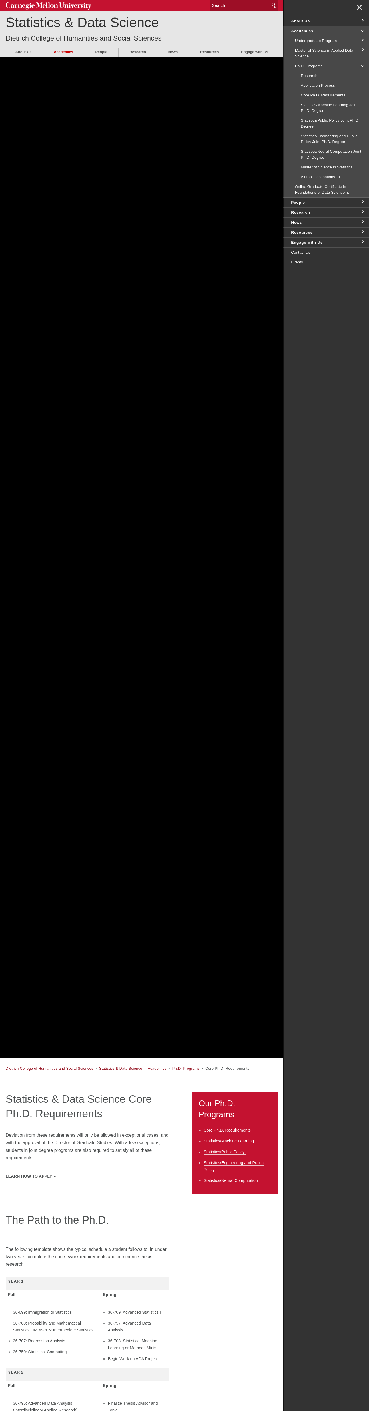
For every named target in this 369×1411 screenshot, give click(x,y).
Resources (209, 52)
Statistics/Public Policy (225, 1152)
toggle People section (362, 202)
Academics (63, 52)
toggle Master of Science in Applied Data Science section (362, 50)
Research (137, 52)
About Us (23, 52)
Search (274, 5)
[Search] (244, 5)
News (173, 52)
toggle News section (362, 222)
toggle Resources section (362, 232)
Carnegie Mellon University (48, 6)
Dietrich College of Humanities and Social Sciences (84, 38)
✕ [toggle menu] (359, 8)
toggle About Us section (362, 20)
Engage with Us (254, 52)
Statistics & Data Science (82, 22)
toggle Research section (362, 212)
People (101, 52)
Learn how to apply (29, 1176)
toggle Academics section (362, 30)
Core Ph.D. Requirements (227, 1130)
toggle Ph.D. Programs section (362, 65)
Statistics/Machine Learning (229, 1141)
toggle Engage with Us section (362, 242)
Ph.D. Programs (186, 1068)
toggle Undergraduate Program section (362, 40)
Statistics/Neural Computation (231, 1180)
